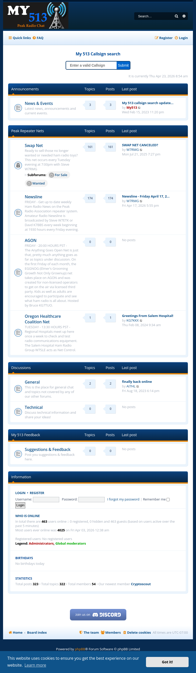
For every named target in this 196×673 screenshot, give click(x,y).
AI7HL (131, 386)
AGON (30, 240)
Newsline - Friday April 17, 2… (145, 196)
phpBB (80, 649)
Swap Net (34, 145)
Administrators (41, 543)
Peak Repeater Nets (27, 130)
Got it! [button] (167, 661)
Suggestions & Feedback (47, 449)
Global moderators (70, 543)
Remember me (156, 499)
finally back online (137, 381)
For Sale (58, 175)
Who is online (27, 516)
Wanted (36, 183)
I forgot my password (123, 499)
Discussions (21, 367)
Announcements (25, 89)
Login (20, 493)
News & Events (39, 103)
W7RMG (133, 149)
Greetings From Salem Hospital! (147, 315)
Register (37, 493)
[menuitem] (37, 38)
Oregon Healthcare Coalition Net (43, 319)
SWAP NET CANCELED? (140, 145)
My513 (132, 107)
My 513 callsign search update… (148, 103)
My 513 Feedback (25, 434)
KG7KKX (133, 320)
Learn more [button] (35, 665)
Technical (34, 407)
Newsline (33, 197)
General (32, 382)
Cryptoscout (141, 584)
